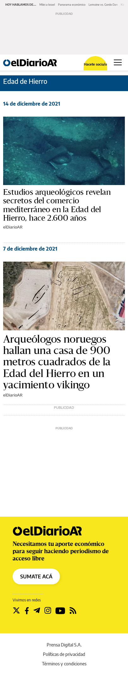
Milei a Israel (47, 4)
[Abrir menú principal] (118, 62)
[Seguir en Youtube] (60, 610)
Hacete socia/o (95, 64)
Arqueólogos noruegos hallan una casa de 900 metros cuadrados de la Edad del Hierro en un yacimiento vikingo (57, 362)
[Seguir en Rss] (73, 610)
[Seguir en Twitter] (16, 610)
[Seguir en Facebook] (27, 610)
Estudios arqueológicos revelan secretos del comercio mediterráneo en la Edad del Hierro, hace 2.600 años (57, 205)
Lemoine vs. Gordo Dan (103, 4)
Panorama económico (71, 4)
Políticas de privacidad (64, 654)
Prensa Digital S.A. (64, 644)
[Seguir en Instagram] (47, 610)
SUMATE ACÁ (36, 576)
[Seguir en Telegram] (36, 610)
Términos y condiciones (64, 663)
